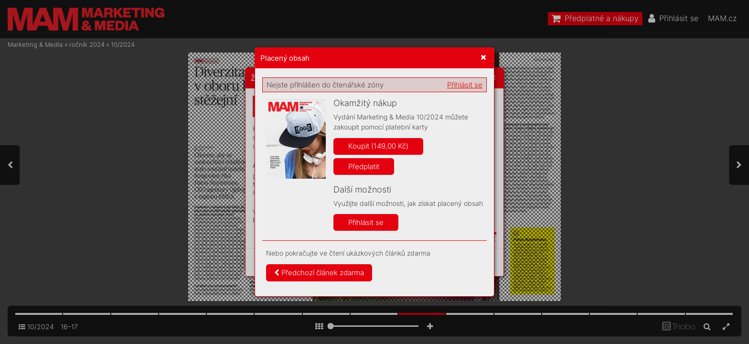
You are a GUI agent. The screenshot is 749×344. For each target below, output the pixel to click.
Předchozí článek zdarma (319, 272)
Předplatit (363, 166)
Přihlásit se (464, 84)
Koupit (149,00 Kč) (378, 145)
